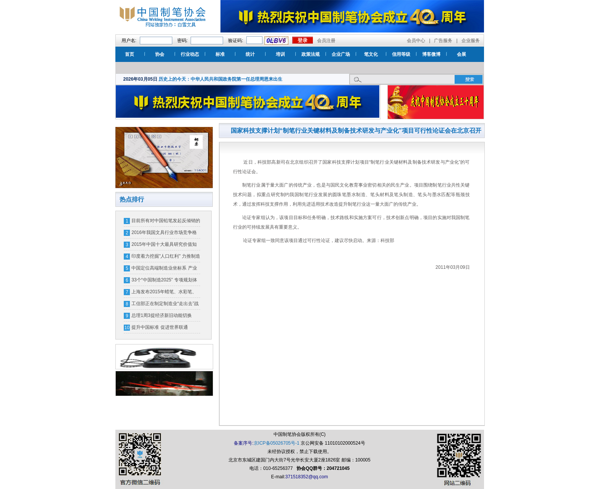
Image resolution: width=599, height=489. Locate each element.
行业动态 (190, 54)
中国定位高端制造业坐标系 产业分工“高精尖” (164, 269)
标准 (220, 54)
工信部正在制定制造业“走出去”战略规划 (165, 305)
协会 (159, 54)
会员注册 (326, 40)
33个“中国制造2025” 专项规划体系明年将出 (164, 281)
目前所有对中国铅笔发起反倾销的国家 (165, 222)
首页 (129, 54)
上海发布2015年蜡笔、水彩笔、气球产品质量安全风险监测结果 (164, 293)
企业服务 (470, 40)
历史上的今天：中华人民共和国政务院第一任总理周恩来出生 (220, 79)
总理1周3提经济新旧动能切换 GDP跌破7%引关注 (161, 317)
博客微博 (431, 54)
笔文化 (371, 54)
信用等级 (401, 54)
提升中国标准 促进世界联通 (159, 327)
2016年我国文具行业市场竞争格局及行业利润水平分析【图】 (164, 234)
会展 (461, 54)
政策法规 (310, 54)
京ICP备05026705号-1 (277, 443)
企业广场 (341, 54)
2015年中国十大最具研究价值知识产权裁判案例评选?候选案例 (164, 246)
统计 (250, 54)
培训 (280, 54)
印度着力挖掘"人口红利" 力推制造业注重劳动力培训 (165, 257)
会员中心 (416, 40)
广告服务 (443, 40)
